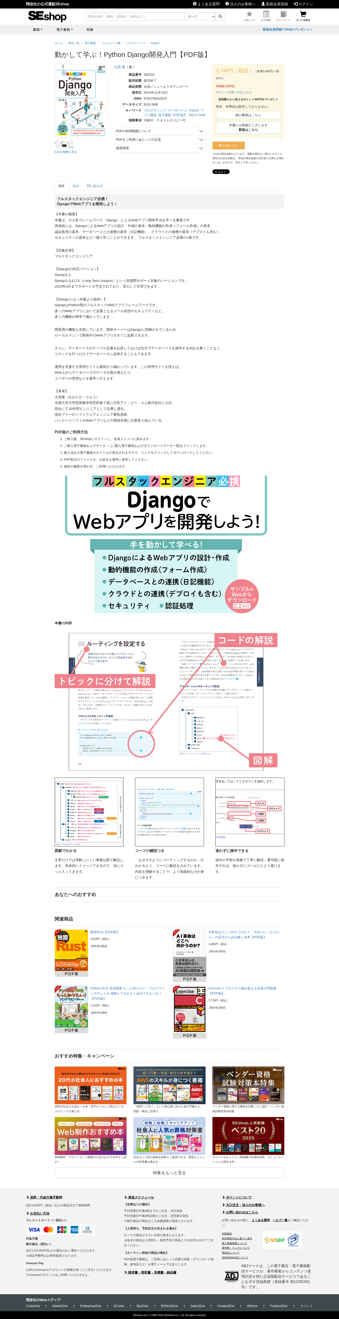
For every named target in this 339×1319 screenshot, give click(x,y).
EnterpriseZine (90, 1306)
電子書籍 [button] (63, 29)
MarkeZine (60, 1306)
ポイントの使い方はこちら (234, 92)
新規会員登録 (274, 4)
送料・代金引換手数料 (44, 1197)
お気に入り (249, 16)
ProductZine (278, 1306)
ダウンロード (283, 16)
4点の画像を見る (66, 152)
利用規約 (227, 1233)
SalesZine (198, 1306)
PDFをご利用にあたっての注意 (138, 139)
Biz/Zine (142, 1306)
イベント (306, 1306)
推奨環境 (122, 148)
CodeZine (33, 1306)
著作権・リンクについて (236, 1247)
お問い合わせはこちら (240, 1212)
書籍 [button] (36, 29)
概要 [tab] (61, 186)
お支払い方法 (37, 1213)
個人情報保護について (234, 1243)
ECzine (119, 1306)
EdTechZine (169, 1306)
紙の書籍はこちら (248, 115)
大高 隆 (119, 67)
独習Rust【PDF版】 (104, 932)
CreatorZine (226, 1306)
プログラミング (155, 110)
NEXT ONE (197, 115)
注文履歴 (266, 16)
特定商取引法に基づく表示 (237, 1238)
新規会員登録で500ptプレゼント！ (288, 29)
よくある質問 (206, 4)
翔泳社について (231, 1252)
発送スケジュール (139, 1197)
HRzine (252, 1306)
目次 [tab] (76, 186)
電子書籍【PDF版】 (172, 115)
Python (194, 110)
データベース (177, 110)
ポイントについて (237, 1197)
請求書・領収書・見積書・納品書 (150, 1272)
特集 (90, 29)
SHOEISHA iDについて (235, 1257)
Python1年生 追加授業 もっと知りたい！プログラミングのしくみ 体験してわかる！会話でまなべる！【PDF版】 (127, 993)
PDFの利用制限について (133, 131)
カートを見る (303, 16)
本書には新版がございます (248, 127)
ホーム (59, 43)
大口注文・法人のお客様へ (243, 1205)
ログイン (303, 4)
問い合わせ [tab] (95, 186)
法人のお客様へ (240, 4)
